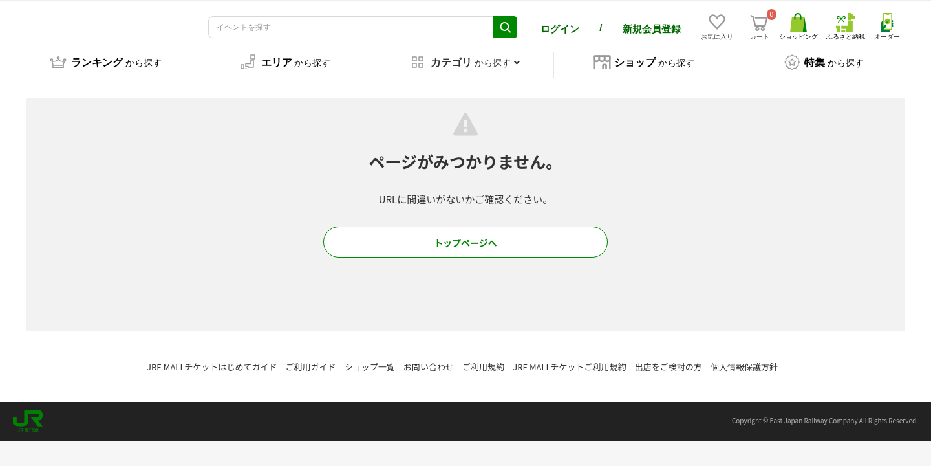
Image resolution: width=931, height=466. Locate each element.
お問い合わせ (428, 357)
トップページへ (465, 233)
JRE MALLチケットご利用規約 (569, 357)
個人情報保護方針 (744, 357)
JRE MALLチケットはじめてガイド (212, 357)
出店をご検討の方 (668, 357)
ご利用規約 (483, 357)
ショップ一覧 (370, 357)
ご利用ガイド (311, 357)
